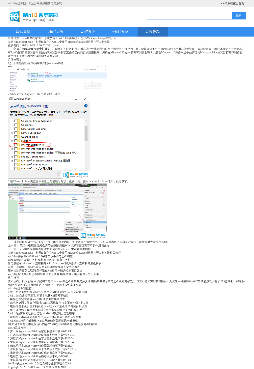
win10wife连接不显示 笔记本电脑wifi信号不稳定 (39, 295)
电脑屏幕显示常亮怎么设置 (108, 281)
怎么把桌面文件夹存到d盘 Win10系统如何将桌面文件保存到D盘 (49, 302)
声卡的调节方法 (43, 281)
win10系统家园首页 (232, 3)
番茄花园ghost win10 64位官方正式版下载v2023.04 (40, 359)
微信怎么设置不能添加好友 (142, 281)
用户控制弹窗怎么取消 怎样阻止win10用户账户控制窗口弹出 (45, 270)
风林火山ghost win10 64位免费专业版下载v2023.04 (42, 363)
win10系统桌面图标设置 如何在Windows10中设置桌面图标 (55, 249)
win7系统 (88, 32)
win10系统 (55, 32)
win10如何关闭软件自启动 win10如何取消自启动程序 (42, 313)
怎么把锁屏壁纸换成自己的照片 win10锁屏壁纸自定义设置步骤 (48, 292)
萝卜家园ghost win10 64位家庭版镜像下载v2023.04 (40, 331)
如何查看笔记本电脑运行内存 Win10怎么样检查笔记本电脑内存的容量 (54, 324)
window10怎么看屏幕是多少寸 (72, 281)
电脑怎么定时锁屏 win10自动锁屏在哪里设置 (37, 299)
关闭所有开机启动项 (20, 281)
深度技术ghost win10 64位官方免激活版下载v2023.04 (42, 338)
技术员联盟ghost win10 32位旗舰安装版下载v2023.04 (42, 334)
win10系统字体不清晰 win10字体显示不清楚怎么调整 (40, 256)
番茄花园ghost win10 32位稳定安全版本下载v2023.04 (42, 342)
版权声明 (60, 367)
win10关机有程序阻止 (31, 284)
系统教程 (152, 32)
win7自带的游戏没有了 (206, 281)
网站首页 (23, 32)
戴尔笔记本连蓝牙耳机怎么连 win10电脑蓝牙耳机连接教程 (46, 317)
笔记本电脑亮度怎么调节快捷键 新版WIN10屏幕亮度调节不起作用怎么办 (65, 245)
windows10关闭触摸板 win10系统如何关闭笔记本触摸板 (44, 320)
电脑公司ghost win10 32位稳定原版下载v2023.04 (39, 356)
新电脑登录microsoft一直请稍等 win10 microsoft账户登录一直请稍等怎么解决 (54, 263)
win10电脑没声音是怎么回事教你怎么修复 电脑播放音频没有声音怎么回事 (53, 274)
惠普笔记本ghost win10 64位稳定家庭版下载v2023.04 (42, 352)
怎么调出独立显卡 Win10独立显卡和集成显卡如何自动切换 (46, 309)
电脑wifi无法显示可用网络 (175, 281)
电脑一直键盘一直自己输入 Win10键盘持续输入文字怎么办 (44, 267)
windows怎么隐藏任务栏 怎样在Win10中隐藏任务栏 (39, 259)
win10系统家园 (32, 38)
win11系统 (120, 32)
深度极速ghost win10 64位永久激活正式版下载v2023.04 (43, 349)
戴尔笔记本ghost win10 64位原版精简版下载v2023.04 (42, 345)
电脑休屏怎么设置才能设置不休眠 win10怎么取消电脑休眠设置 (48, 306)
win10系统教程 (68, 38)
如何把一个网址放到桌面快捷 (63, 284)
